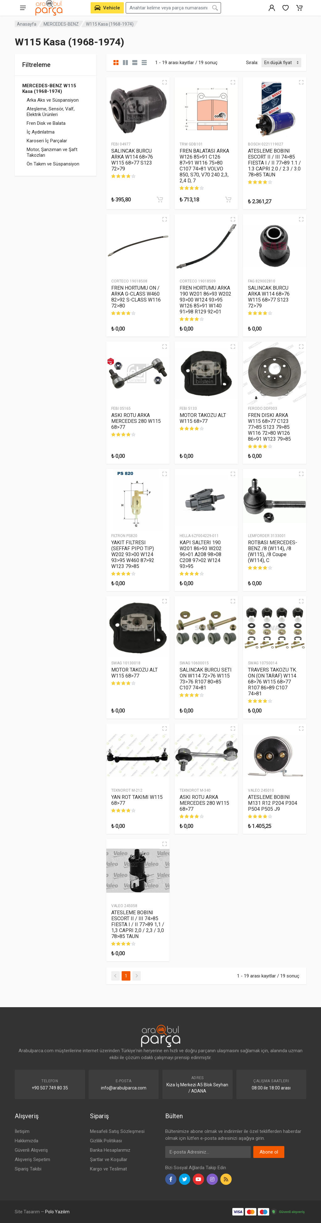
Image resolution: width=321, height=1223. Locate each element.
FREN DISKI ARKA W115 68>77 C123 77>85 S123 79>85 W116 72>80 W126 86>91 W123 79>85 (269, 427)
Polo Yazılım (57, 1211)
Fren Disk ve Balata (46, 123)
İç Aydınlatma (41, 132)
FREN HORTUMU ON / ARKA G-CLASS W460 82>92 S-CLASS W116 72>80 (136, 297)
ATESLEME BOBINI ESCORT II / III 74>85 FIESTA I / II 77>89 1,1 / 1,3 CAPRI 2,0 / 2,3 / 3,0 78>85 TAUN (137, 924)
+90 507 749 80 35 (50, 1087)
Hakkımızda (26, 1141)
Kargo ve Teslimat (108, 1169)
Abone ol (269, 1152)
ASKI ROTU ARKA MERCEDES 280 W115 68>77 (136, 421)
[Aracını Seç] (107, 7)
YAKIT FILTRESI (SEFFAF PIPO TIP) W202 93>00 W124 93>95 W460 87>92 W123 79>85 (132, 554)
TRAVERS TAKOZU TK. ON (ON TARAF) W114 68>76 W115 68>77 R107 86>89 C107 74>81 (272, 682)
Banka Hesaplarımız (110, 1150)
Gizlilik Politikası (106, 1141)
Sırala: (252, 62)
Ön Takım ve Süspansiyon (53, 164)
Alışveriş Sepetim (32, 1159)
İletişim (22, 1131)
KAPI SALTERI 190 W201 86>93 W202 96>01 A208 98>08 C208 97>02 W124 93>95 (201, 554)
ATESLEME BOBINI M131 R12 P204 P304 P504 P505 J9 (272, 803)
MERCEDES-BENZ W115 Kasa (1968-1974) (49, 88)
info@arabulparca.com (123, 1087)
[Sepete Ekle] (160, 199)
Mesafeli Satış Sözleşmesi (117, 1131)
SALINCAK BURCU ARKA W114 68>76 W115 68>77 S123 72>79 (132, 160)
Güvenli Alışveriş (31, 1150)
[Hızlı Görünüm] (165, 82)
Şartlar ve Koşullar (108, 1159)
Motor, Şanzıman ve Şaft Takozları (52, 152)
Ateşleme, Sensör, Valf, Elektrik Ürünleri (51, 111)
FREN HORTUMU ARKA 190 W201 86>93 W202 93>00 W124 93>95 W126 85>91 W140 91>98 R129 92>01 (205, 300)
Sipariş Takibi (28, 1169)
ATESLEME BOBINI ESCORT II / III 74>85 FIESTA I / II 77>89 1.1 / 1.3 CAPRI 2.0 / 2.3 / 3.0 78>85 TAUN (274, 163)
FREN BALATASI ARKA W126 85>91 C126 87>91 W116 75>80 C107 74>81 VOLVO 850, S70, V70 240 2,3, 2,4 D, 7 (204, 166)
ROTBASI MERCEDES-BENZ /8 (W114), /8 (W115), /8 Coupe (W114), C (272, 551)
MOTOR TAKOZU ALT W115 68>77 (203, 418)
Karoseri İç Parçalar (47, 141)
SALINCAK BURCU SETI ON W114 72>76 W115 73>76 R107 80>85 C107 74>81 (206, 679)
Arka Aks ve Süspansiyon (53, 100)
